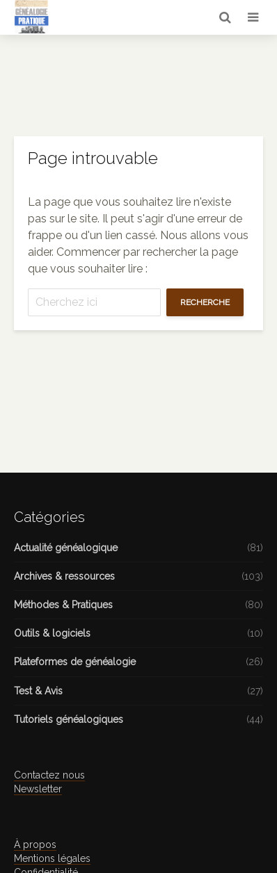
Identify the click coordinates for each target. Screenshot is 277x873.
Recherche (205, 302)
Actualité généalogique (66, 547)
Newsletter (38, 788)
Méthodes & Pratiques (63, 604)
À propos (35, 844)
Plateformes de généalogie (75, 661)
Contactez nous (49, 775)
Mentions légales (52, 858)
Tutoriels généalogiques (68, 719)
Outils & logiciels (52, 633)
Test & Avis (38, 690)
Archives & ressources (64, 576)
